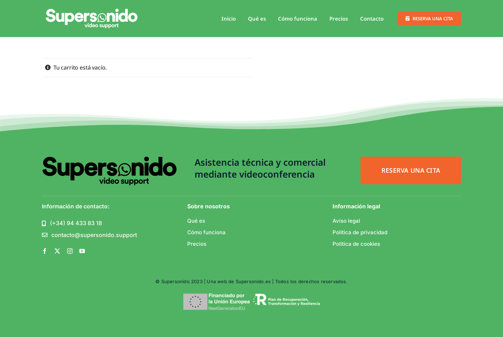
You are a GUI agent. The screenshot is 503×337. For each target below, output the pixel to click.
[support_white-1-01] (91, 11)
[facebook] (45, 251)
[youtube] (82, 251)
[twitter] (57, 251)
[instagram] (70, 251)
